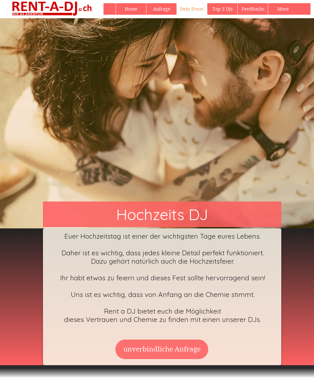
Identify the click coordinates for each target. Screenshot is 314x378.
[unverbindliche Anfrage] (161, 349)
